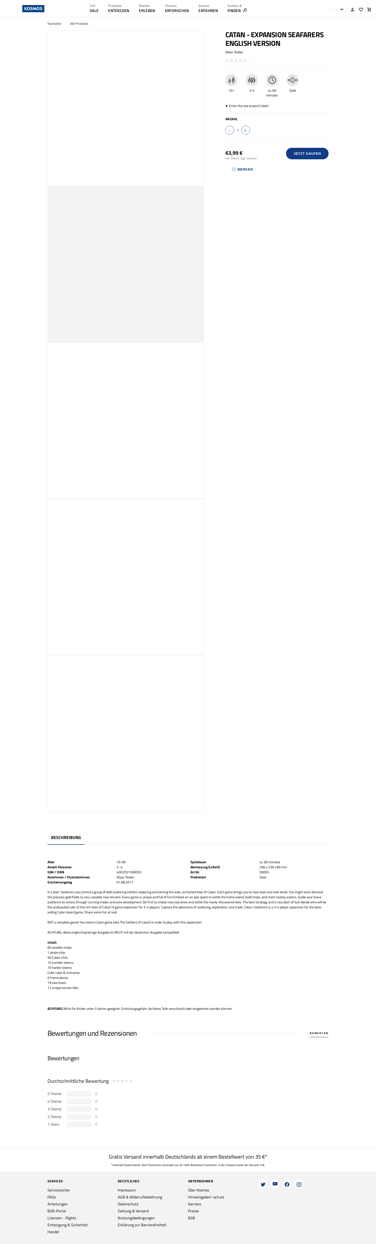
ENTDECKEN (118, 10)
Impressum (127, 1190)
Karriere (194, 1204)
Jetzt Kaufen (307, 153)
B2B (191, 1218)
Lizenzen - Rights (61, 1218)
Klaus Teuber (234, 51)
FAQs (51, 1197)
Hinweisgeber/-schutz (206, 1197)
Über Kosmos (198, 1190)
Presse (193, 1211)
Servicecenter (58, 1190)
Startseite (54, 23)
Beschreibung (66, 837)
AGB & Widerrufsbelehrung (140, 1197)
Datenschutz (128, 1204)
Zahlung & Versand (133, 1211)
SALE (94, 10)
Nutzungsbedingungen (136, 1218)
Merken (242, 169)
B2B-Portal (56, 1211)
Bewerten (319, 1033)
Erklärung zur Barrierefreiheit (142, 1225)
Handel (53, 1232)
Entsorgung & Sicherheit (67, 1225)
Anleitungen (57, 1204)
